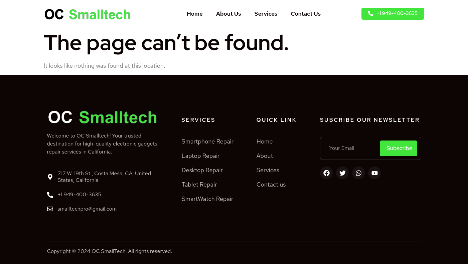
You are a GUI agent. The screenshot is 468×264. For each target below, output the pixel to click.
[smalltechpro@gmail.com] (50, 209)
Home (195, 13)
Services (266, 13)
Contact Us (306, 13)
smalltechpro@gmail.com (87, 208)
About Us (228, 13)
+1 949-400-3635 (79, 194)
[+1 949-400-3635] (50, 195)
